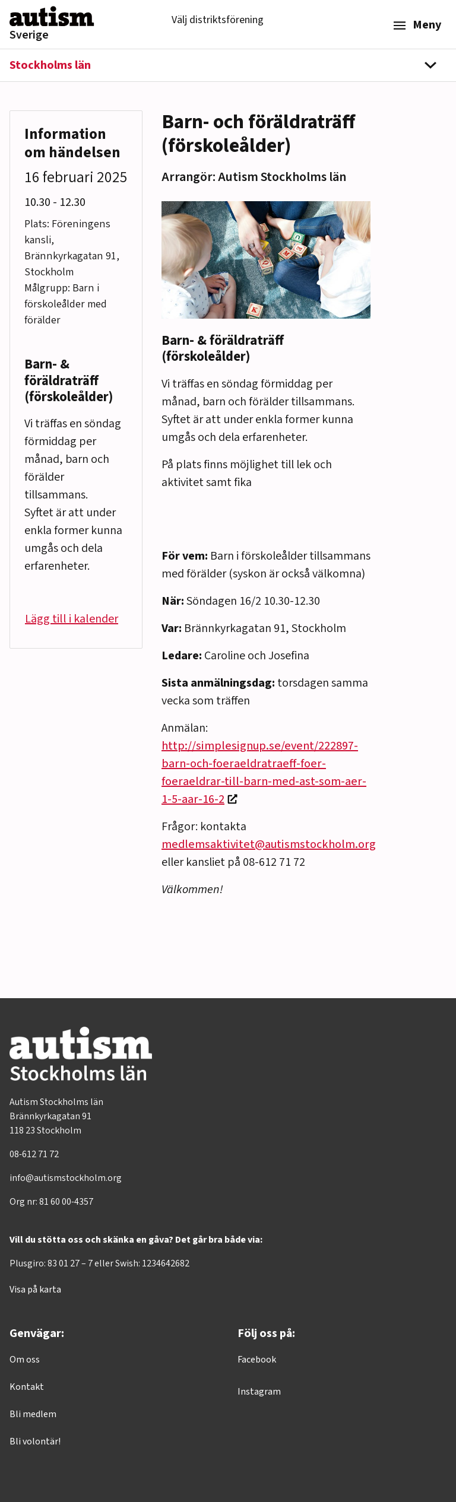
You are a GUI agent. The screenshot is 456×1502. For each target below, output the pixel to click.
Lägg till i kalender (71, 619)
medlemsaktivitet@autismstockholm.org (269, 844)
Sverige (29, 35)
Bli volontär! (35, 1441)
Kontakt (27, 1386)
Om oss (25, 1359)
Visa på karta (35, 1289)
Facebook (257, 1359)
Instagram (259, 1391)
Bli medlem (33, 1414)
